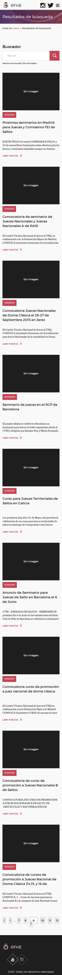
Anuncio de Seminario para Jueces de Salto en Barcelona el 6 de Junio (29, 597)
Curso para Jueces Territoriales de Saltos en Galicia (30, 501)
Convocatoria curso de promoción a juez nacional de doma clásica (30, 689)
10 (42, 920)
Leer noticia (10, 155)
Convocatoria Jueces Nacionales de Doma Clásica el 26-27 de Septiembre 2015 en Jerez (29, 315)
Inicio (16, 28)
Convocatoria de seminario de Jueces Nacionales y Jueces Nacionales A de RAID (27, 221)
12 (57, 920)
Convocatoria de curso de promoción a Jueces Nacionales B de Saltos (30, 785)
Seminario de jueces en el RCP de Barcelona (29, 407)
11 (50, 920)
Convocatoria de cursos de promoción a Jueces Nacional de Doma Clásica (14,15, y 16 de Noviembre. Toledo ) (29, 879)
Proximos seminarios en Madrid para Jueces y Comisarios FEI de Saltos (28, 127)
